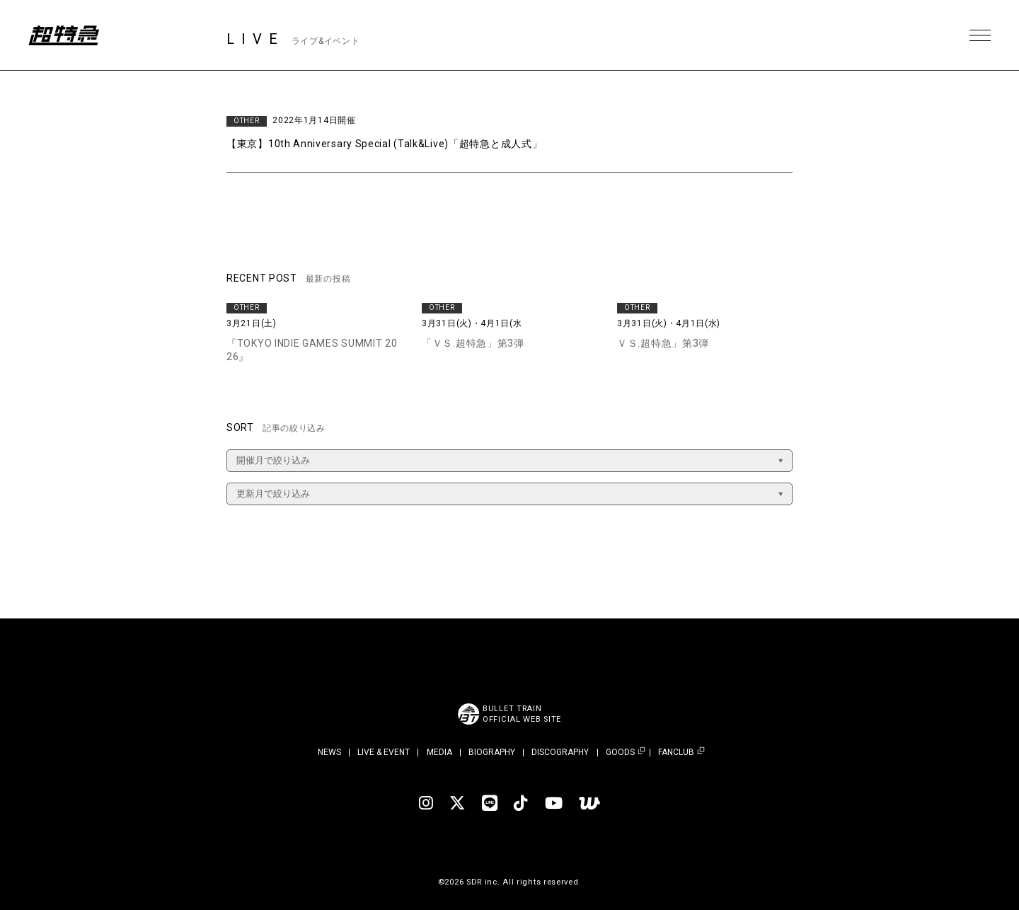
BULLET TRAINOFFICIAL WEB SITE (522, 714)
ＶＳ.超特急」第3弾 (663, 343)
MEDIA (439, 752)
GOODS (620, 752)
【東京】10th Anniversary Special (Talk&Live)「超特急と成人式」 (384, 143)
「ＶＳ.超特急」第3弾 (473, 343)
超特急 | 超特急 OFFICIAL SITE (63, 35)
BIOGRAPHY (491, 752)
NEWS (329, 752)
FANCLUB (676, 752)
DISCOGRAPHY (560, 752)
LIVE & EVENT (383, 752)
